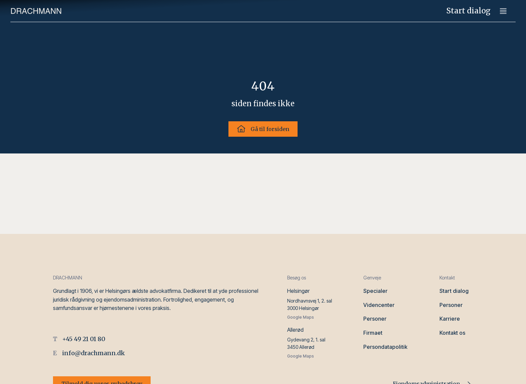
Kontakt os (452, 332)
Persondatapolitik (385, 346)
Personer (374, 318)
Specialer (375, 290)
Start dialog (468, 10)
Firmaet (372, 332)
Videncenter (378, 305)
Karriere (449, 318)
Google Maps (300, 317)
